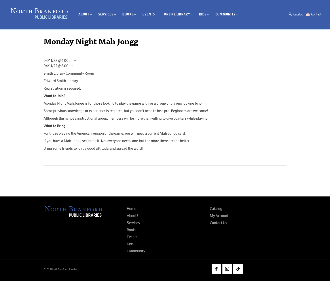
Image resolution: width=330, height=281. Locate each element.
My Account (219, 216)
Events (132, 237)
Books (132, 230)
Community (136, 251)
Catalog (298, 14)
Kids (130, 244)
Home (131, 209)
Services (133, 223)
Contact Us (218, 223)
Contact (316, 14)
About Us (134, 216)
